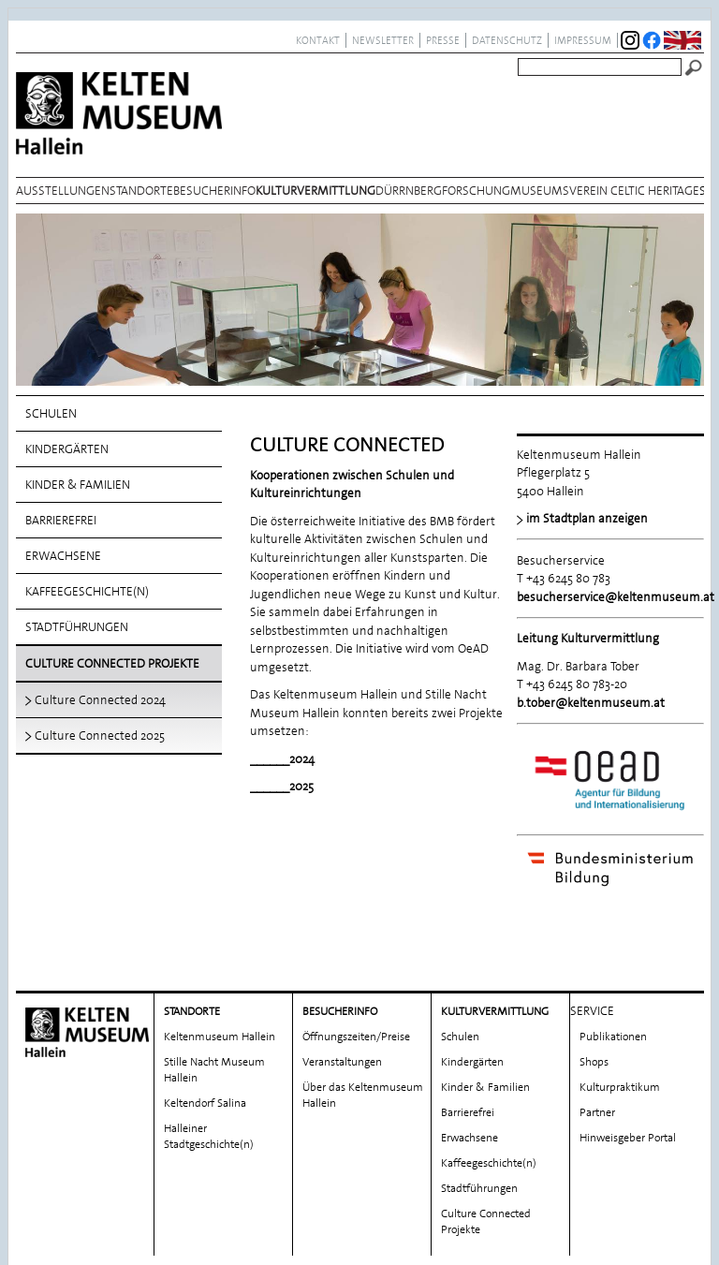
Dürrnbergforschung (442, 191)
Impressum (582, 40)
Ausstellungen (63, 191)
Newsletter (383, 40)
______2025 (282, 786)
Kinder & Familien (77, 485)
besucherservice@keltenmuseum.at (615, 597)
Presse (443, 40)
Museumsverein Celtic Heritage (604, 191)
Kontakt (318, 40)
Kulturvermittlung (315, 191)
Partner (597, 1104)
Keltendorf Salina (205, 1095)
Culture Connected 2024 (100, 700)
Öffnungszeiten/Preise (356, 1029)
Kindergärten (67, 449)
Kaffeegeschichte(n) (87, 591)
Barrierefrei (60, 520)
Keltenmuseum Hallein (219, 1029)
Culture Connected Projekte (112, 663)
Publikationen (613, 1029)
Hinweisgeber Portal (628, 1130)
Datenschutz (507, 40)
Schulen (51, 413)
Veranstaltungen (342, 1054)
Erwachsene (63, 556)
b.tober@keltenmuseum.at (591, 703)
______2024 (282, 759)
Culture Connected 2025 (100, 735)
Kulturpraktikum (620, 1079)
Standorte (141, 191)
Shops (594, 1054)
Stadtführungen (76, 627)
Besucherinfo (214, 191)
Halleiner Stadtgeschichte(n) (209, 1128)
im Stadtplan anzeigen (587, 518)
